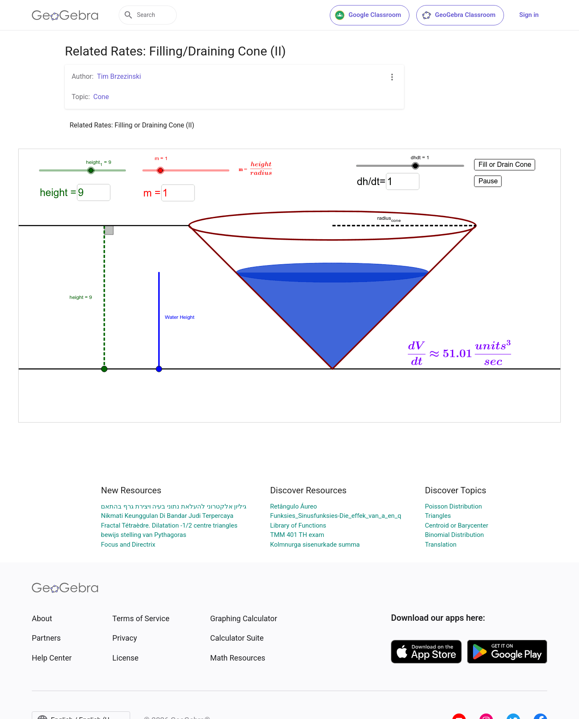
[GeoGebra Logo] (65, 15)
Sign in (529, 15)
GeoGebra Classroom (458, 15)
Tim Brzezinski (119, 76)
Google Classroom (368, 15)
